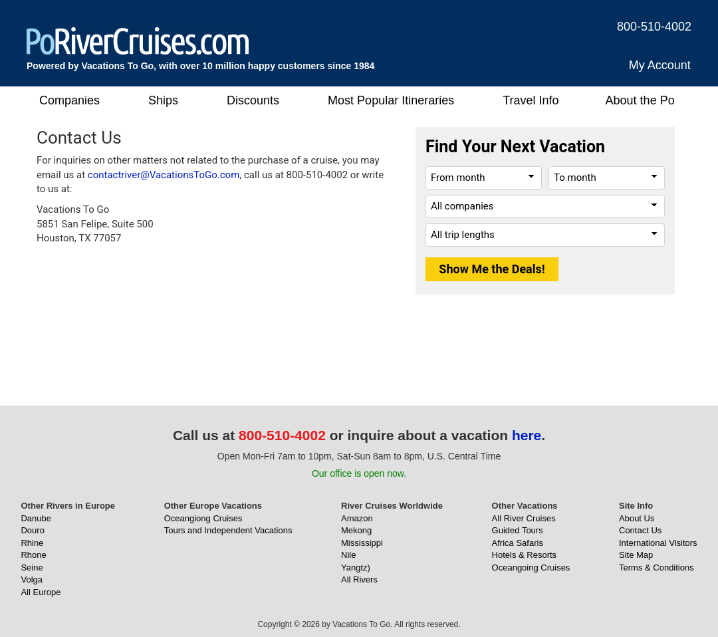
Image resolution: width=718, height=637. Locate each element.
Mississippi (362, 543)
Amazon (357, 518)
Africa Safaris (517, 543)
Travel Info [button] (530, 100)
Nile (348, 555)
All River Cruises (524, 518)
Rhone (33, 555)
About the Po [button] (640, 100)
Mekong (356, 530)
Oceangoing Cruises (531, 568)
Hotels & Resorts (524, 555)
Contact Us (640, 530)
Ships (163, 100)
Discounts (253, 100)
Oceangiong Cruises (203, 518)
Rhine (32, 543)
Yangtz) (355, 568)
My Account (660, 65)
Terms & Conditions (656, 568)
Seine (32, 568)
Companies (69, 100)
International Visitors (658, 543)
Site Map (636, 555)
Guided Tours (517, 530)
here (526, 435)
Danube (36, 518)
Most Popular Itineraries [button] (391, 100)
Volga (32, 579)
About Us (636, 518)
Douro (32, 530)
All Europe (40, 592)
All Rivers (359, 579)
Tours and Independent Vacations (228, 530)
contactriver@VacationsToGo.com (164, 175)
